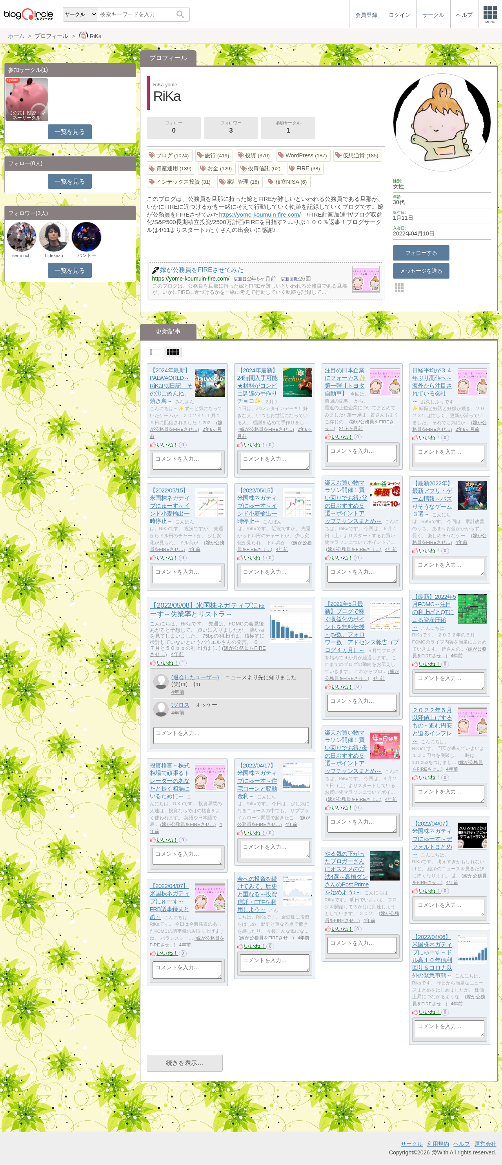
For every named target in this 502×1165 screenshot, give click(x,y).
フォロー (174, 127)
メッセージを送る (421, 271)
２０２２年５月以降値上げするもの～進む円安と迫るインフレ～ (432, 725)
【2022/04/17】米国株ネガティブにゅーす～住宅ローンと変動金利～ (257, 781)
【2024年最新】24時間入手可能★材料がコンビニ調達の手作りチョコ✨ (257, 386)
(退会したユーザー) (195, 677)
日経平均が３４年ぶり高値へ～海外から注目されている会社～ (432, 386)
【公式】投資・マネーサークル (26, 115)
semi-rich (21, 255)
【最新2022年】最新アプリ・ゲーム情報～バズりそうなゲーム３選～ (432, 499)
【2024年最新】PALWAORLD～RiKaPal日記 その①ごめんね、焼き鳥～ (171, 386)
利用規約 (438, 1144)
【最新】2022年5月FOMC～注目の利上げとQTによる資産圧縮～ (434, 612)
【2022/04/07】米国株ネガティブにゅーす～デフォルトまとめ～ (432, 839)
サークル (412, 1144)
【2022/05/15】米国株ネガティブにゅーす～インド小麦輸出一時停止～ (170, 506)
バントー (86, 255)
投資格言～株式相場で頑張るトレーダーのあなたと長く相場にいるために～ (170, 781)
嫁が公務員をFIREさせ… (266, 429)
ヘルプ (461, 1144)
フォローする (421, 253)
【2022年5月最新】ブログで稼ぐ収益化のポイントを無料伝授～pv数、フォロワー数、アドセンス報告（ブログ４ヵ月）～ (362, 626)
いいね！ (167, 444)
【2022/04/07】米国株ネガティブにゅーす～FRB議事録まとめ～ (170, 901)
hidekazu (54, 255)
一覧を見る (70, 131)
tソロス (180, 705)
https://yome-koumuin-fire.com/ (259, 214)
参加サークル (288, 127)
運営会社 (486, 1144)
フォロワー (231, 127)
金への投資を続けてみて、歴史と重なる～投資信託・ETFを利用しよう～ (257, 894)
